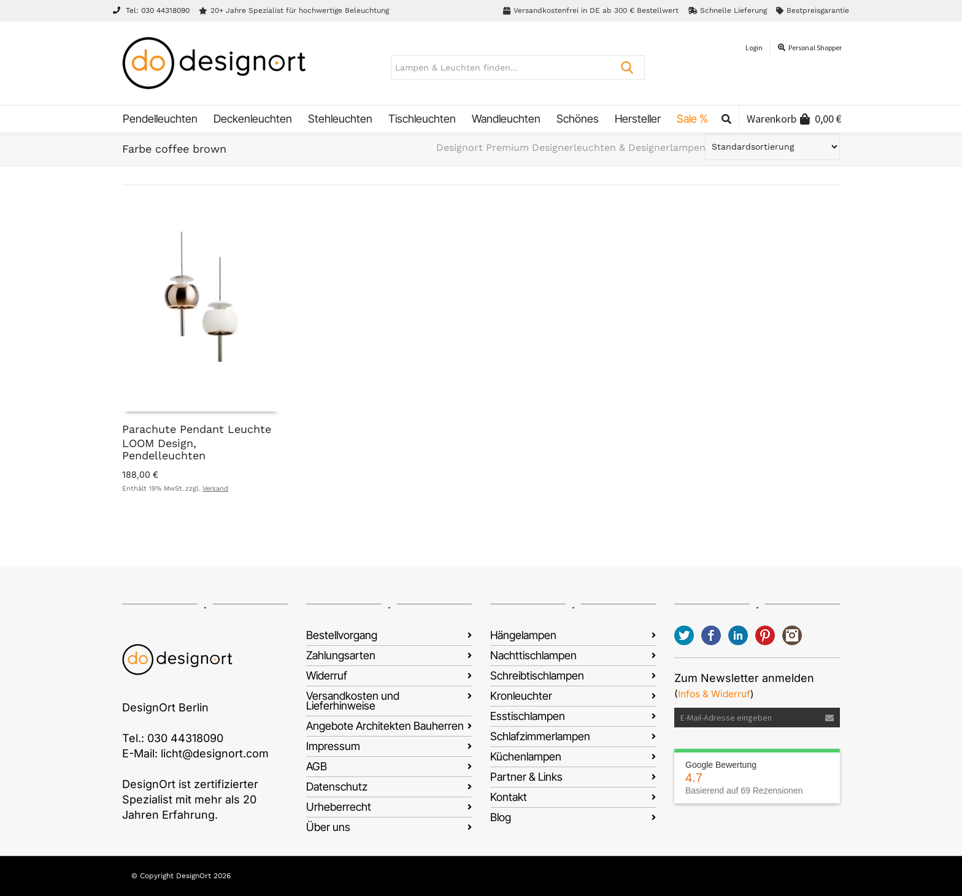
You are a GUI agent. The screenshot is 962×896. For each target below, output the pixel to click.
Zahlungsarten (340, 655)
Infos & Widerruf (714, 694)
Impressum (333, 746)
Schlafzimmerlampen (540, 736)
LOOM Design (157, 443)
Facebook (711, 635)
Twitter (684, 635)
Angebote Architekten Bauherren (385, 725)
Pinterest (765, 635)
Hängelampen (523, 635)
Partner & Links (526, 776)
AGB (316, 766)
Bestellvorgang (341, 635)
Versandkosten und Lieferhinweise (352, 700)
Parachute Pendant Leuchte (196, 429)
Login (754, 47)
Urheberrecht (338, 806)
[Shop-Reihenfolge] (772, 147)
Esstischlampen (527, 716)
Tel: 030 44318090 (151, 10)
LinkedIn (738, 635)
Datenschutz (336, 786)
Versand (215, 488)
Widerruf (326, 675)
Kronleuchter (521, 695)
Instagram (792, 635)
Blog (500, 817)
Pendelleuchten (164, 455)
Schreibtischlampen (537, 675)
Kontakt (508, 797)
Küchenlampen (525, 756)
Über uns (328, 827)
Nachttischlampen (533, 655)
